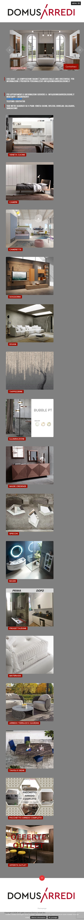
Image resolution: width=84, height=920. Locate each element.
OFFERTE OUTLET (18, 865)
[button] (76, 3)
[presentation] (10, 50)
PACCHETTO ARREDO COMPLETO (25, 817)
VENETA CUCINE (17, 154)
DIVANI (12, 344)
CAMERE (13, 202)
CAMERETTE (15, 249)
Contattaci (71, 66)
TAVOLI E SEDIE (16, 770)
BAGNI (12, 581)
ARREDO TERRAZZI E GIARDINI (24, 723)
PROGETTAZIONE (17, 628)
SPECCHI (13, 533)
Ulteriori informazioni (38, 917)
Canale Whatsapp (14, 99)
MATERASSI (15, 675)
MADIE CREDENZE (17, 486)
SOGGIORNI (15, 297)
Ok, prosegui (53, 917)
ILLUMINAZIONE (16, 439)
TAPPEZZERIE (15, 391)
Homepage (42, 908)
